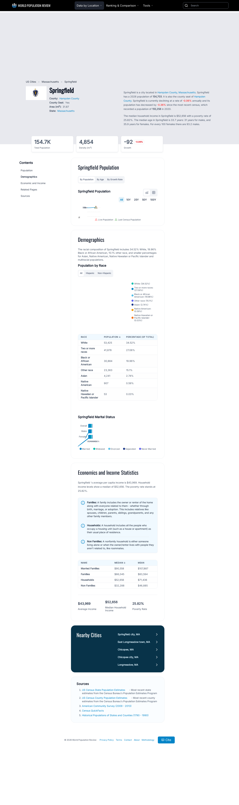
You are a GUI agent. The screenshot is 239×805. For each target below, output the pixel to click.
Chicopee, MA (126, 689)
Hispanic (90, 313)
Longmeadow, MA (128, 704)
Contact (128, 780)
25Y (136, 199)
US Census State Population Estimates (104, 729)
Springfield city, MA (129, 674)
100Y (153, 199)
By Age (100, 179)
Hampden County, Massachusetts (176, 92)
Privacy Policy (107, 780)
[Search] (208, 5)
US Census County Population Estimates (105, 737)
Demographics (29, 176)
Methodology (148, 780)
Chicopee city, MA (128, 697)
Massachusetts (50, 81)
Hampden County (69, 98)
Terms (119, 780)
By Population (86, 179)
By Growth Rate (115, 179)
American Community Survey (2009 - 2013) (107, 745)
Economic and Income (33, 183)
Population (27, 170)
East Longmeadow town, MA (134, 681)
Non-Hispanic (104, 313)
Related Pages (29, 189)
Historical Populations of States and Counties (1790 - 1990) (115, 755)
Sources (25, 195)
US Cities (31, 81)
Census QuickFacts (93, 750)
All (121, 199)
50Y (144, 199)
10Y (128, 199)
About (137, 780)
